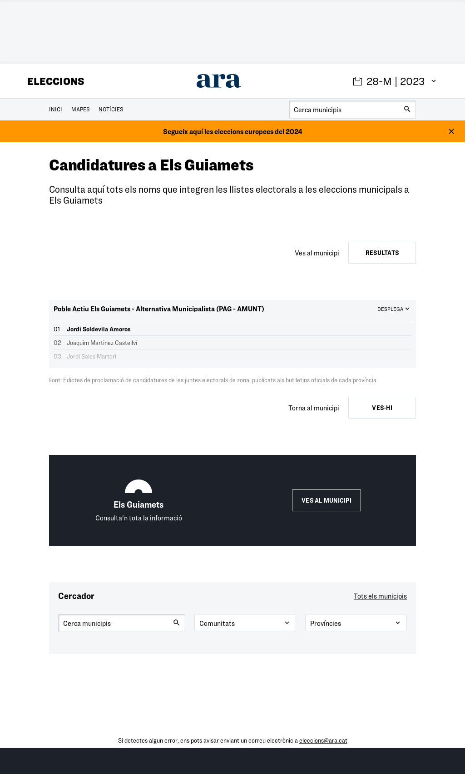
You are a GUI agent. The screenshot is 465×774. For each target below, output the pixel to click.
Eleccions (55, 80)
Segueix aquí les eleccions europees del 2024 (232, 131)
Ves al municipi (326, 500)
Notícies (111, 109)
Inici (55, 109)
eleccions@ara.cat (323, 740)
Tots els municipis (380, 596)
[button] (232, 313)
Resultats (382, 252)
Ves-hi (382, 407)
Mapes (80, 109)
